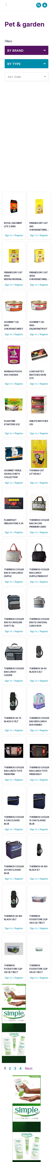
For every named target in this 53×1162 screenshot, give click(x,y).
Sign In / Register (14, 235)
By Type (14, 64)
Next (28, 1068)
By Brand (15, 50)
